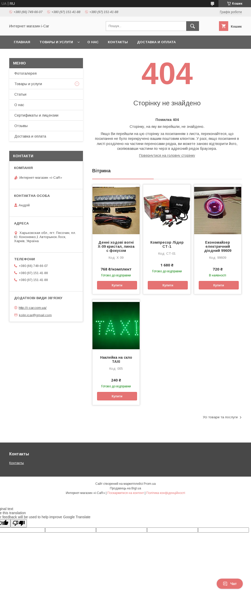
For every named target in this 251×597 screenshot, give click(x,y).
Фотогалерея (25, 73)
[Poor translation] (19, 523)
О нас (93, 42)
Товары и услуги (56, 42)
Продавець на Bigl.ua (125, 488)
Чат (230, 583)
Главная (22, 42)
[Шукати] (192, 26)
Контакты (118, 42)
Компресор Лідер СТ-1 (167, 244)
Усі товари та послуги (220, 417)
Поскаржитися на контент (125, 493)
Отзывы (21, 126)
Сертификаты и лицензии (36, 115)
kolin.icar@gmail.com (35, 315)
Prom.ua (150, 484)
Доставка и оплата (156, 42)
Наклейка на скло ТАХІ (116, 359)
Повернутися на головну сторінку (167, 155)
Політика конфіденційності (165, 493)
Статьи (20, 94)
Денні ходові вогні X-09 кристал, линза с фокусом (116, 246)
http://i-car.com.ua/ (33, 308)
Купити (117, 285)
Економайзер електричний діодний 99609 (217, 246)
